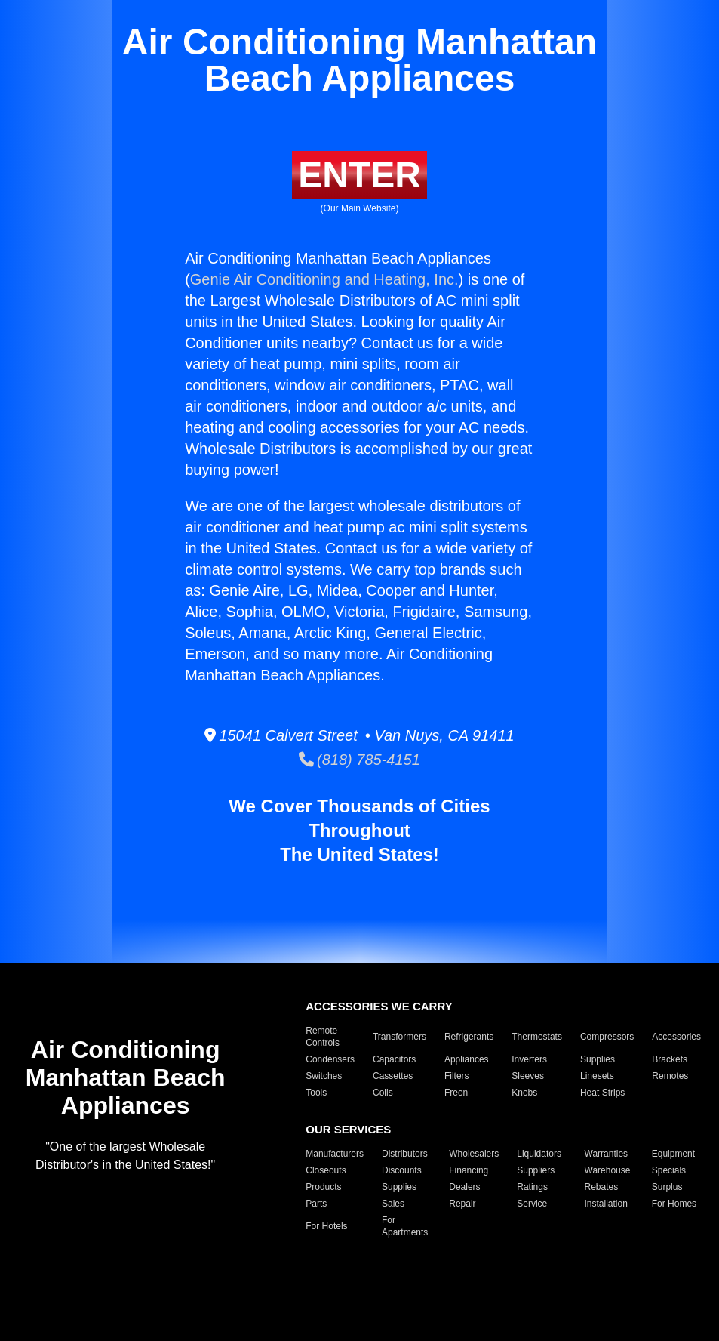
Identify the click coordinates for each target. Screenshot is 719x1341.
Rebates (602, 1187)
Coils (383, 1092)
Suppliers (536, 1170)
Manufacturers (335, 1153)
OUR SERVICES (348, 1129)
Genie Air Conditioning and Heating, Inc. (324, 279)
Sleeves (528, 1076)
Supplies (597, 1059)
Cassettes (393, 1076)
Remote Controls (323, 1036)
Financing (468, 1170)
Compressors (607, 1036)
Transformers (399, 1036)
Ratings (532, 1187)
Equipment (673, 1153)
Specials (669, 1170)
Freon (456, 1092)
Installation (606, 1203)
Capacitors (394, 1059)
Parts (316, 1203)
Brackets (669, 1059)
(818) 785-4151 (359, 759)
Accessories (676, 1036)
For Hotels (326, 1226)
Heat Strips (602, 1092)
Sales (393, 1203)
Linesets (597, 1076)
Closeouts (326, 1170)
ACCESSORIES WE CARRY (379, 1006)
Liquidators (539, 1153)
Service (532, 1203)
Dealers (464, 1187)
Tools (316, 1092)
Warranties (606, 1153)
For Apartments (405, 1226)
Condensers (330, 1059)
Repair (462, 1203)
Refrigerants (468, 1036)
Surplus (667, 1187)
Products (323, 1187)
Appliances (466, 1059)
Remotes (670, 1076)
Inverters (529, 1059)
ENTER (359, 175)
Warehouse (608, 1170)
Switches (324, 1076)
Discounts (402, 1170)
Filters (456, 1076)
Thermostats (537, 1036)
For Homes (674, 1203)
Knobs (524, 1092)
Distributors (405, 1153)
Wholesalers (474, 1153)
